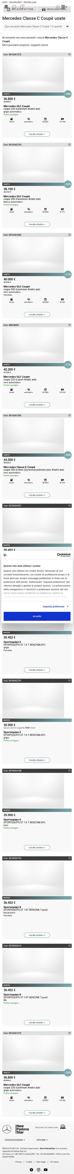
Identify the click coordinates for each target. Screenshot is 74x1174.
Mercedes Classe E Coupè (37, 471)
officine (41, 1140)
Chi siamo (54, 1162)
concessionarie (14, 1140)
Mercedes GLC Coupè (37, 110)
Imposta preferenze (53, 606)
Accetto (37, 616)
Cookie (29, 1162)
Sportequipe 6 (37, 646)
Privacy (18, 1162)
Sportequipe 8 (37, 911)
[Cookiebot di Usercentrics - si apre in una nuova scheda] (56, 555)
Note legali (41, 1162)
